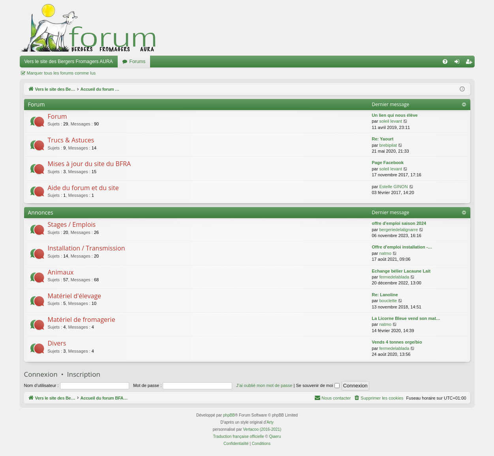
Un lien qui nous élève (395, 115)
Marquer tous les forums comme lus (61, 73)
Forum (57, 116)
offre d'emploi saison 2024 (399, 223)
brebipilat (388, 145)
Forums (138, 61)
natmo (385, 253)
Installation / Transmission (86, 248)
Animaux (61, 272)
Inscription (83, 374)
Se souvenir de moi (317, 385)
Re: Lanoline (385, 294)
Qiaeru (275, 436)
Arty (270, 422)
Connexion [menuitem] (458, 63)
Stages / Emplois (72, 224)
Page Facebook (388, 162)
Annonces (40, 212)
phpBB (229, 415)
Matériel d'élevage (74, 296)
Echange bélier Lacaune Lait (401, 271)
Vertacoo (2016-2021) (262, 429)
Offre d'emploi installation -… (402, 247)
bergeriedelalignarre (398, 229)
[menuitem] (445, 61)
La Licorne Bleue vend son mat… (406, 318)
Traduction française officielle (238, 436)
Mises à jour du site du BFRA (89, 163)
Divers (57, 343)
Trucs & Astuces (71, 140)
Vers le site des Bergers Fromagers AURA (68, 61)
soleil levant (390, 121)
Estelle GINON (393, 186)
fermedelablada (394, 277)
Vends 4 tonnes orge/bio (397, 342)
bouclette (388, 300)
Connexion (41, 374)
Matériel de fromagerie (81, 319)
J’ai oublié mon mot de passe (264, 385)
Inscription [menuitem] (470, 63)
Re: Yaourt (383, 138)
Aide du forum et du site (83, 187)
